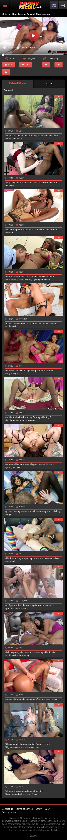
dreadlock (11, 561)
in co (20, 373)
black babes (51, 652)
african (9, 791)
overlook (44, 182)
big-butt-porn (38, 605)
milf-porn (10, 605)
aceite (9, 699)
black (8, 558)
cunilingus (18, 558)
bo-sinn (23, 608)
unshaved (10, 135)
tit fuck (9, 276)
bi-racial (18, 138)
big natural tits (28, 652)
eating (40, 652)
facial (8, 323)
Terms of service (24, 809)
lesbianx (10, 229)
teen (49, 699)
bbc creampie (12, 744)
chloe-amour (20, 323)
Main (4, 14)
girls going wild (13, 467)
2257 (47, 809)
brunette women (46, 370)
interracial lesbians (15, 464)
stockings (20, 370)
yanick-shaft (12, 608)
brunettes (32, 323)
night (35, 794)
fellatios (54, 323)
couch (9, 138)
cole (28, 794)
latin (55, 699)
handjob (10, 370)
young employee (42, 279)
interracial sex (21, 276)
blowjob (10, 185)
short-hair (33, 182)
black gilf (46, 417)
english (9, 514)
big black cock (13, 747)
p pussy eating (13, 511)
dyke (57, 558)
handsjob (38, 791)
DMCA (39, 809)
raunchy (31, 699)
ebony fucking (33, 417)
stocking (42, 511)
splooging (28, 229)
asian (24, 511)
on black (10, 417)
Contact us (7, 809)
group (24, 744)
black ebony (23, 655)
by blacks (10, 420)
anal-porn (50, 605)
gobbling (32, 370)
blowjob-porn (23, 605)
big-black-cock (19, 182)
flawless (41, 699)
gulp (8, 182)
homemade (19, 699)
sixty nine (47, 558)
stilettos (54, 182)
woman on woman (26, 420)
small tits (40, 229)
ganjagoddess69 (33, 558)
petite (19, 229)
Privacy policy (9, 812)
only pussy (11, 373)
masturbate (51, 229)
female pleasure (33, 464)
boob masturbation (15, 794)
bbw (56, 135)
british (32, 511)
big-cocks (43, 323)
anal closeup (12, 279)
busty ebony (26, 279)
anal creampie (44, 744)
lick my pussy (12, 652)
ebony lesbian (45, 135)
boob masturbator (23, 791)
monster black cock (31, 747)
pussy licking (54, 511)
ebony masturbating (27, 135)
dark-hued (11, 326)
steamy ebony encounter (42, 276)
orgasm (9, 232)
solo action (49, 464)
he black (20, 417)
